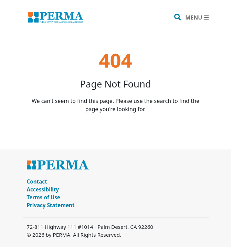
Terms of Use (43, 197)
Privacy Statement (51, 205)
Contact (37, 181)
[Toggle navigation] (196, 17)
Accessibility (43, 189)
